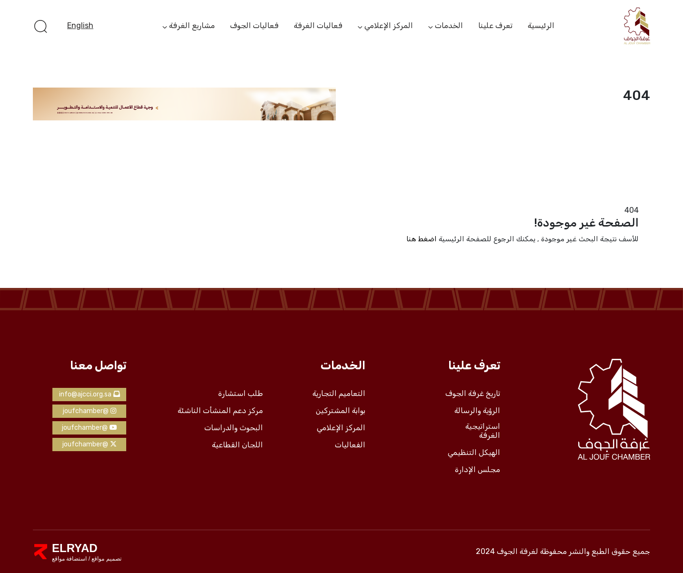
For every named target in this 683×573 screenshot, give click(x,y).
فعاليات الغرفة (318, 25)
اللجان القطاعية (237, 445)
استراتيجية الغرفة (482, 431)
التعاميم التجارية (338, 393)
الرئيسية (541, 25)
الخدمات (449, 26)
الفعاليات (350, 445)
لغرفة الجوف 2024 (507, 551)
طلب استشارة (240, 393)
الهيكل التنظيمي (474, 452)
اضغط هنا (421, 239)
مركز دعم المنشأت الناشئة (220, 410)
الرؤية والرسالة (477, 410)
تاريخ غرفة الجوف (472, 393)
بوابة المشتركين (340, 410)
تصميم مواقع (105, 558)
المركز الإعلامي (388, 26)
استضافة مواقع (69, 558)
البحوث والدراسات (233, 428)
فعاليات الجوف (254, 25)
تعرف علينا (495, 25)
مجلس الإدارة (477, 469)
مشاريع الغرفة (192, 26)
